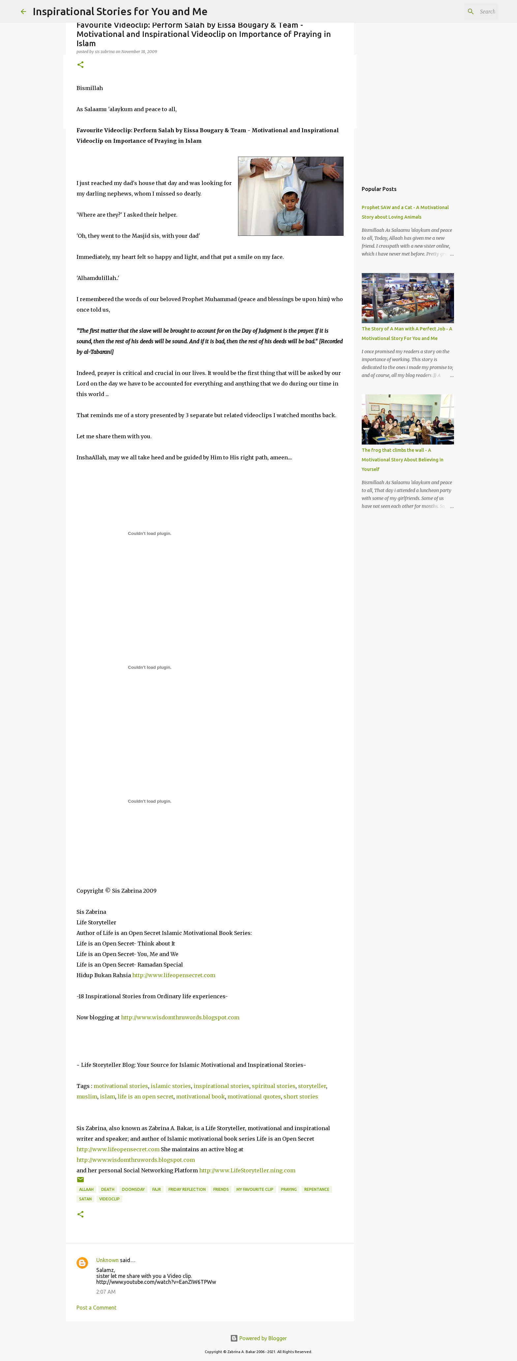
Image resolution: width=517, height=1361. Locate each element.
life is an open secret (145, 1096)
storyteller (312, 1086)
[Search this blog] (463, 11)
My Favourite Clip (254, 1189)
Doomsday (133, 1189)
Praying (289, 1189)
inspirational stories (221, 1086)
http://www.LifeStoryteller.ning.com (247, 1170)
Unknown (107, 1260)
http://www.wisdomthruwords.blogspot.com (180, 1017)
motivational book (200, 1096)
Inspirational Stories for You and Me (120, 11)
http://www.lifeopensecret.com (173, 975)
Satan (85, 1199)
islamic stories (171, 1086)
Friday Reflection (187, 1189)
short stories (301, 1096)
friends (221, 1189)
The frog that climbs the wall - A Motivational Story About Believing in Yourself (402, 460)
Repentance (316, 1189)
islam (107, 1096)
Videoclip (109, 1199)
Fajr (156, 1189)
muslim (86, 1096)
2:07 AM (106, 1292)
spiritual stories (273, 1086)
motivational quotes (254, 1096)
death (107, 1189)
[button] (80, 65)
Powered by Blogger (258, 1338)
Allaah (86, 1189)
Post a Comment (96, 1308)
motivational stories (121, 1086)
